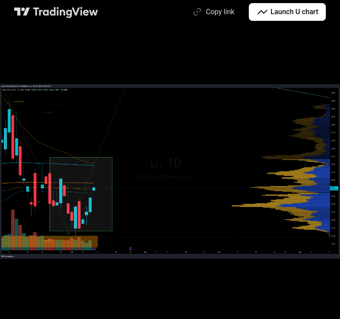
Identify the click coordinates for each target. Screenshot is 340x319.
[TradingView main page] (56, 12)
